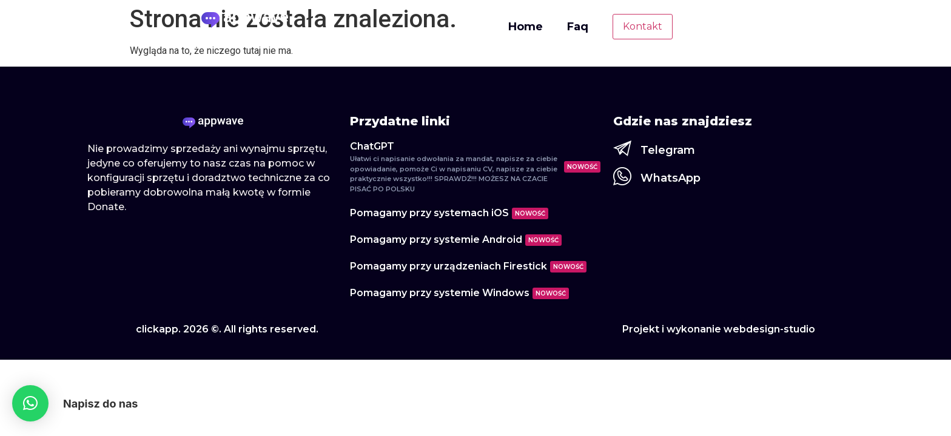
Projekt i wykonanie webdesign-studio (718, 329)
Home (525, 26)
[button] (30, 403)
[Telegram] (622, 148)
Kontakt (642, 26)
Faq (577, 26)
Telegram (667, 150)
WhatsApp (670, 178)
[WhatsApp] (622, 176)
